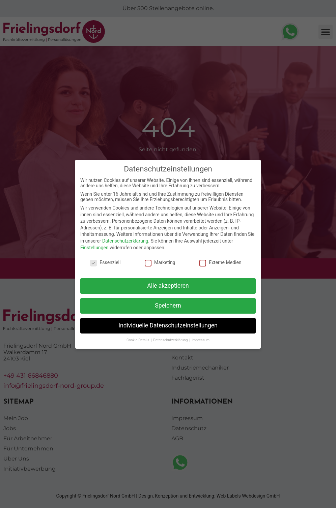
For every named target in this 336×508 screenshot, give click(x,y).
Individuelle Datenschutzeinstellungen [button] (167, 325)
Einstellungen (94, 247)
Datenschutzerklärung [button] (171, 340)
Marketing (160, 262)
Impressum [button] (200, 340)
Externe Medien (220, 262)
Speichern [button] (168, 305)
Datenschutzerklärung (125, 241)
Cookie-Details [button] (138, 340)
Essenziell (105, 262)
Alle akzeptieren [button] (168, 285)
